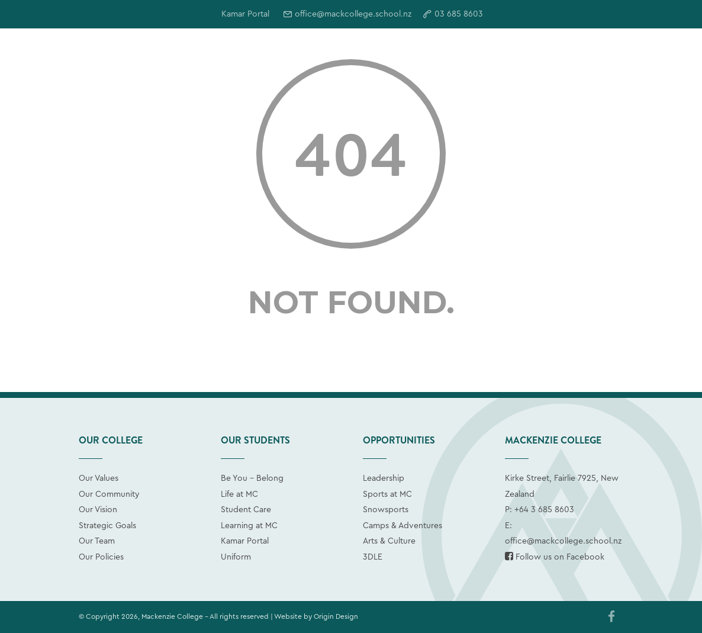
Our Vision (98, 510)
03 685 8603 (458, 14)
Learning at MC (249, 526)
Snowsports (385, 510)
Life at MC (239, 494)
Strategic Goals (107, 526)
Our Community (109, 494)
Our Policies (101, 557)
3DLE (372, 557)
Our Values (98, 478)
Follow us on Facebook (554, 557)
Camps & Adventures (402, 526)
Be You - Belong (252, 478)
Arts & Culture (389, 541)
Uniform (236, 557)
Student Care (246, 510)
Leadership (383, 478)
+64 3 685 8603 (544, 510)
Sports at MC (387, 494)
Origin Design (336, 616)
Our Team (97, 541)
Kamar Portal (245, 541)
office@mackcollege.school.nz (353, 14)
